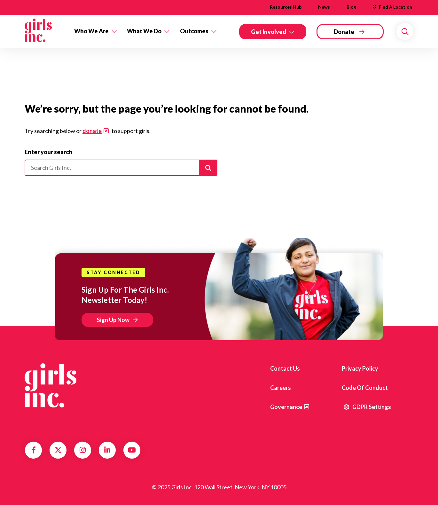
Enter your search (48, 151)
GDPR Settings (367, 406)
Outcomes (194, 31)
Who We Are (91, 31)
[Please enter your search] (121, 168)
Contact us (285, 368)
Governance (286, 406)
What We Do (144, 31)
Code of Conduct (365, 387)
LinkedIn (107, 450)
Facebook (33, 450)
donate (92, 130)
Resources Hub (285, 7)
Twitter (58, 450)
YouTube (132, 450)
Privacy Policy (360, 368)
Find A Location (395, 7)
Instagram (83, 450)
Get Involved (268, 31)
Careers (280, 387)
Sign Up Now (113, 319)
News (324, 7)
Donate (344, 31)
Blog (351, 7)
